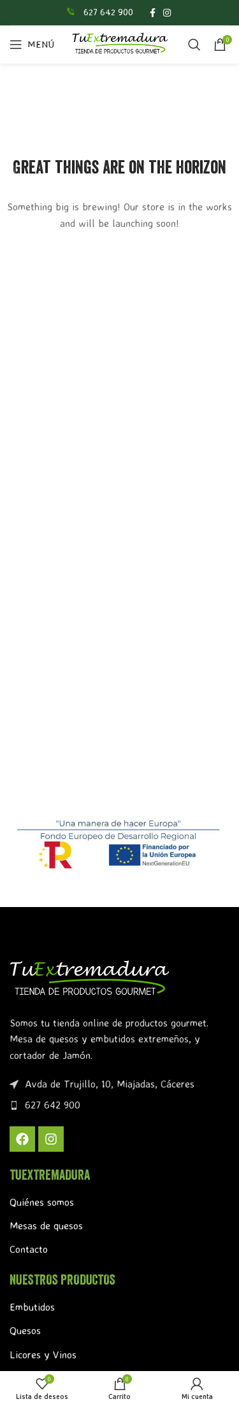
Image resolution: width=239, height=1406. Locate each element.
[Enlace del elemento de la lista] (119, 1105)
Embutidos (32, 1306)
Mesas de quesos (46, 1225)
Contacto (29, 1249)
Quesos (25, 1330)
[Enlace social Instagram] (167, 12)
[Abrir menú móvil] (32, 44)
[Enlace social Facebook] (152, 12)
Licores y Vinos (43, 1354)
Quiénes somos (42, 1202)
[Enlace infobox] (98, 12)
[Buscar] (194, 44)
